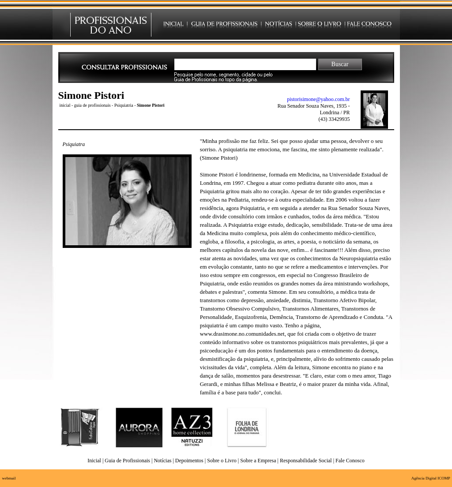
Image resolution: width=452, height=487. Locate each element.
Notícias (162, 460)
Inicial (94, 460)
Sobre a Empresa (258, 460)
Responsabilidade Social (306, 460)
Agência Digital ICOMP (430, 478)
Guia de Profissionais (127, 460)
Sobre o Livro (222, 460)
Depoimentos (189, 460)
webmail (9, 478)
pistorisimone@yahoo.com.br (318, 99)
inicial (65, 105)
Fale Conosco (350, 460)
